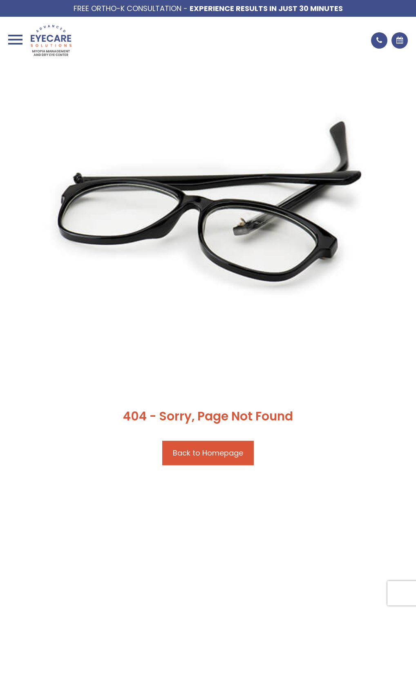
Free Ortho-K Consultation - (208, 8)
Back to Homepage (208, 453)
